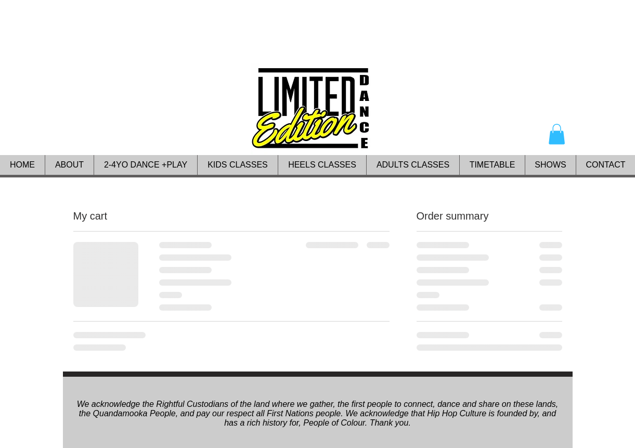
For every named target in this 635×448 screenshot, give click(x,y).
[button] (556, 134)
